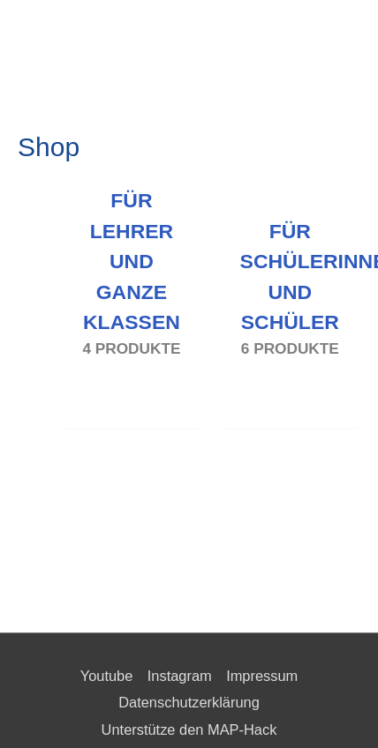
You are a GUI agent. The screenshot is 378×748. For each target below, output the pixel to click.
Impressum (262, 676)
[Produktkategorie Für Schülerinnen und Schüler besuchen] (290, 334)
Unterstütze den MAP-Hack (189, 729)
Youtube (106, 676)
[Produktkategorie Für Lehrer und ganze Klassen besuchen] (131, 334)
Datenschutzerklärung (189, 702)
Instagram (179, 676)
